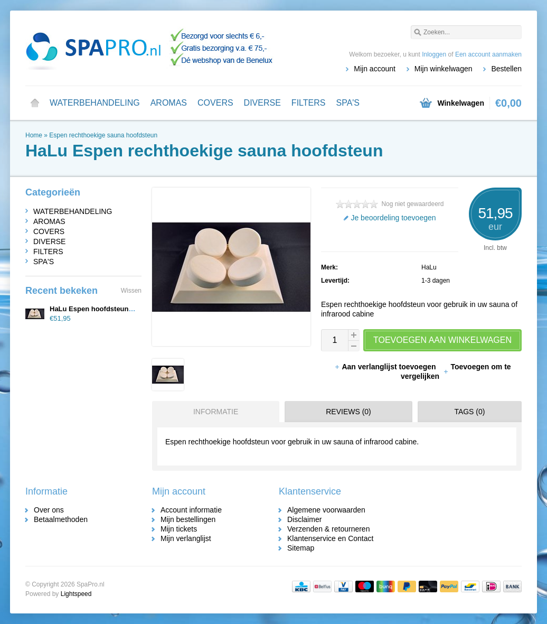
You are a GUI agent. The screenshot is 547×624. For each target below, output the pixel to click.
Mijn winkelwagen (443, 68)
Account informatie (191, 510)
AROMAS (168, 102)
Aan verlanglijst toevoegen (386, 366)
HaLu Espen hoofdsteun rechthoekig (109, 309)
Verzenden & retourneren (328, 529)
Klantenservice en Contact (330, 538)
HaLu (429, 267)
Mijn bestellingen (188, 519)
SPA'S (348, 102)
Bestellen (506, 68)
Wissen (131, 290)
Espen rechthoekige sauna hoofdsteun (103, 135)
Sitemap (300, 548)
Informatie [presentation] (215, 411)
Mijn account (374, 68)
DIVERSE (262, 102)
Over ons (49, 510)
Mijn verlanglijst (186, 538)
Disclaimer (304, 519)
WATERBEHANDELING (95, 102)
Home (34, 103)
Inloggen (434, 54)
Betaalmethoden (61, 519)
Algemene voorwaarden (326, 510)
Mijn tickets (179, 529)
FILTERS (308, 102)
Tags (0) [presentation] (469, 411)
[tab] (213, 411)
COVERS (215, 102)
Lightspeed (76, 594)
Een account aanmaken (488, 54)
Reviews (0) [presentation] (348, 411)
